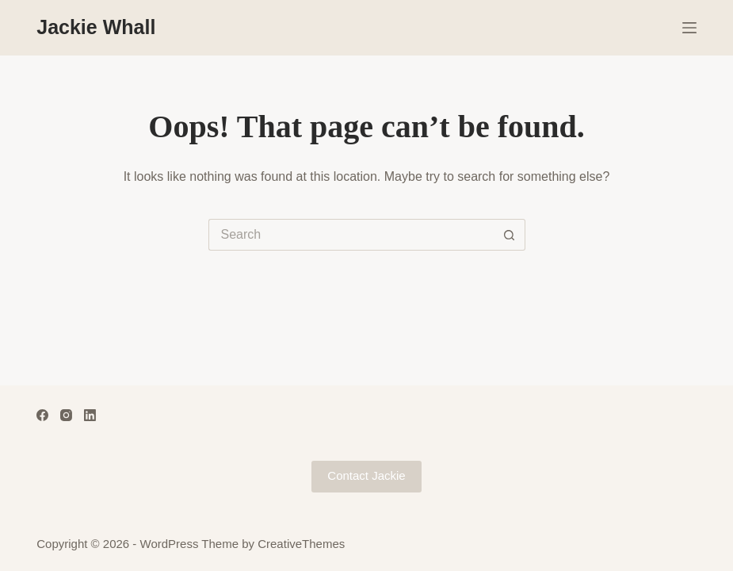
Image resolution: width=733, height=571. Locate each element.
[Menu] (689, 28)
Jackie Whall (95, 27)
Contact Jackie (366, 475)
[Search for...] (351, 235)
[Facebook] (42, 415)
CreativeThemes (301, 543)
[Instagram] (66, 415)
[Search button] (509, 235)
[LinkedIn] (90, 415)
